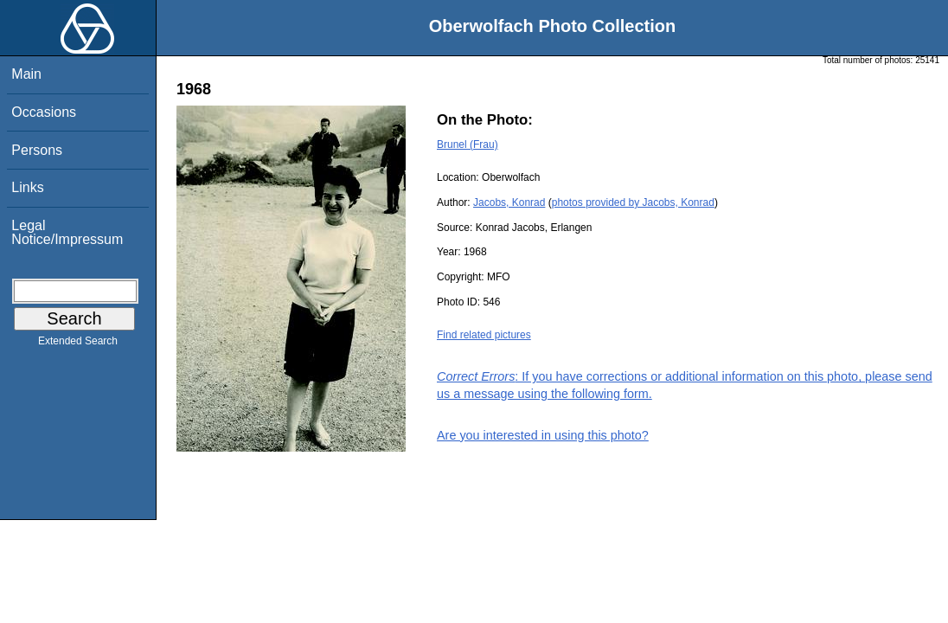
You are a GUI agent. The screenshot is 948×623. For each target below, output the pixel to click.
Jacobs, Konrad (509, 202)
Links (27, 187)
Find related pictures (484, 335)
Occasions (43, 112)
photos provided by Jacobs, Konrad (633, 202)
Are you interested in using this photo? (543, 435)
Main (26, 74)
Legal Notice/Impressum (67, 232)
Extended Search (78, 344)
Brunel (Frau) (467, 144)
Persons (36, 150)
